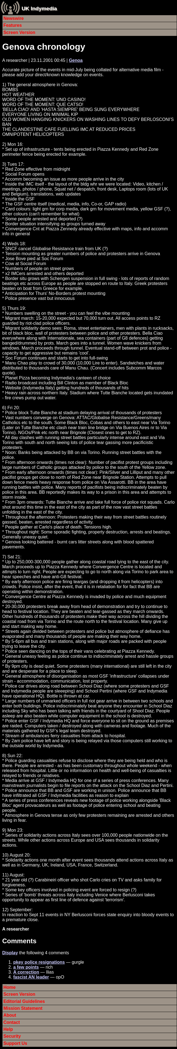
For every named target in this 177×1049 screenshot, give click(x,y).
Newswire (13, 18)
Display (10, 952)
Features (12, 25)
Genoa (76, 60)
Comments (19, 941)
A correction (26, 972)
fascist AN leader (31, 977)
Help (8, 1029)
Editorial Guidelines (24, 1001)
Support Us (15, 1043)
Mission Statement (22, 1008)
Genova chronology (43, 47)
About (9, 1015)
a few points (26, 967)
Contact (11, 1022)
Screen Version (19, 32)
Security (12, 1036)
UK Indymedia (39, 8)
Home (9, 987)
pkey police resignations (39, 962)
